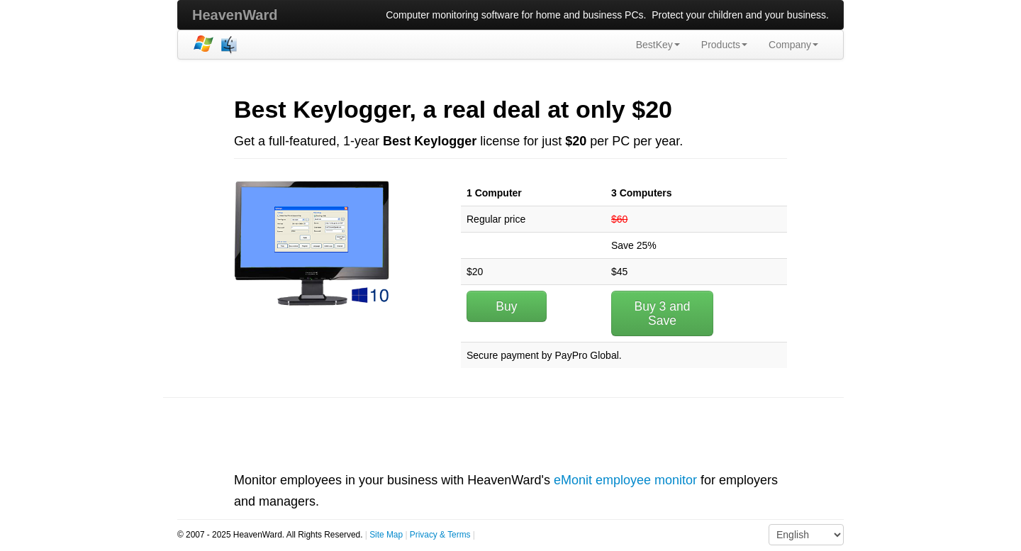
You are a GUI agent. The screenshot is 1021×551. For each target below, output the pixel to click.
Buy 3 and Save (663, 313)
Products (724, 44)
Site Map (386, 535)
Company (793, 44)
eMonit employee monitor (625, 480)
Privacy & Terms (440, 535)
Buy (506, 306)
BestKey (658, 44)
